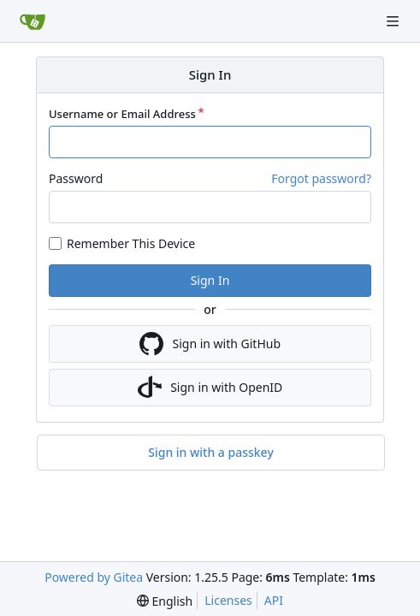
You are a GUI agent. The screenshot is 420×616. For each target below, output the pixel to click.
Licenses (228, 600)
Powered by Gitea (93, 577)
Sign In (210, 280)
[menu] (164, 601)
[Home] (32, 21)
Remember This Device (131, 243)
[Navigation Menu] (394, 21)
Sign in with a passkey (211, 452)
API (273, 600)
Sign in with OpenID (210, 388)
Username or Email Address (122, 113)
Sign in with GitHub (210, 344)
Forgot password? (321, 178)
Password (76, 178)
